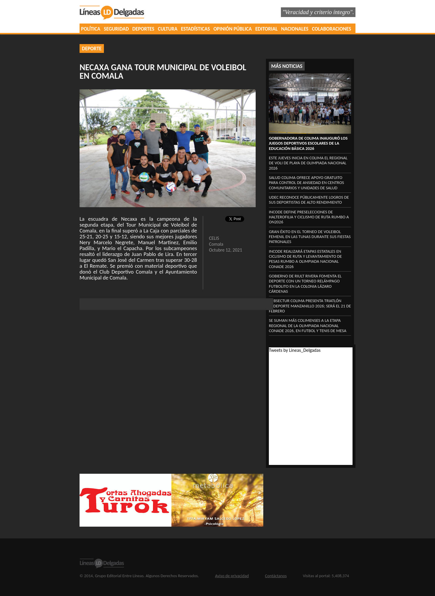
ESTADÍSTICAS (195, 29)
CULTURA (168, 29)
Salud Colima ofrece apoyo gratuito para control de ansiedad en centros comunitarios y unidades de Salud (306, 182)
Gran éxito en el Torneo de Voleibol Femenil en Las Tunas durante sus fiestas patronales (310, 237)
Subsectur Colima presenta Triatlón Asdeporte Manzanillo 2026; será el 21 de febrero (310, 306)
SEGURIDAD (116, 29)
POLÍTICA (90, 29)
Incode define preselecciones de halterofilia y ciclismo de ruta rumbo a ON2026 (309, 217)
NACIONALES (294, 29)
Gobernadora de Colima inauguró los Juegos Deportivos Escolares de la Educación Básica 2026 (308, 143)
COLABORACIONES (331, 29)
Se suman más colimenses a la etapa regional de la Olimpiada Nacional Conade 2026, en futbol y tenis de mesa (307, 325)
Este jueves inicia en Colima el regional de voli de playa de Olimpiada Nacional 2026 (308, 163)
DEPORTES (143, 29)
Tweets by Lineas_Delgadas (295, 350)
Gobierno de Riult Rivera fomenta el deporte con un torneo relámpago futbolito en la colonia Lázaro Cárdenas (305, 283)
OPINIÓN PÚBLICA (232, 29)
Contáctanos (276, 575)
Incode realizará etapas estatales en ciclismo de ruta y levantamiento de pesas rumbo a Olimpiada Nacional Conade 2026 (305, 259)
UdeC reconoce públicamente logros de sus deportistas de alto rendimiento (309, 200)
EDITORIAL (266, 29)
